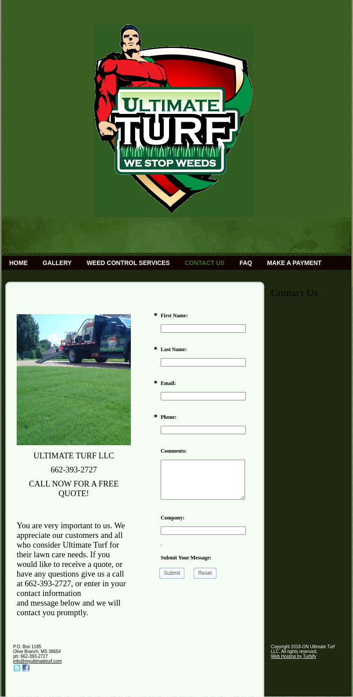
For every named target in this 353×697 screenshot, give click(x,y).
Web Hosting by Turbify (293, 656)
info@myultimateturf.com (37, 661)
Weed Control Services (127, 262)
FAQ (245, 262)
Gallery (57, 262)
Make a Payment (294, 262)
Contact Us (205, 262)
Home (18, 262)
